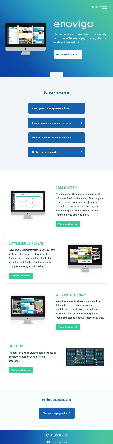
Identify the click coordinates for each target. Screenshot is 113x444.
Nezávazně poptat (66, 54)
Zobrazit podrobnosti (67, 224)
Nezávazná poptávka (55, 413)
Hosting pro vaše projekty (45, 152)
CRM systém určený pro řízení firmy (50, 108)
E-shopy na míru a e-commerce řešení (51, 123)
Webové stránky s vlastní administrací (51, 137)
